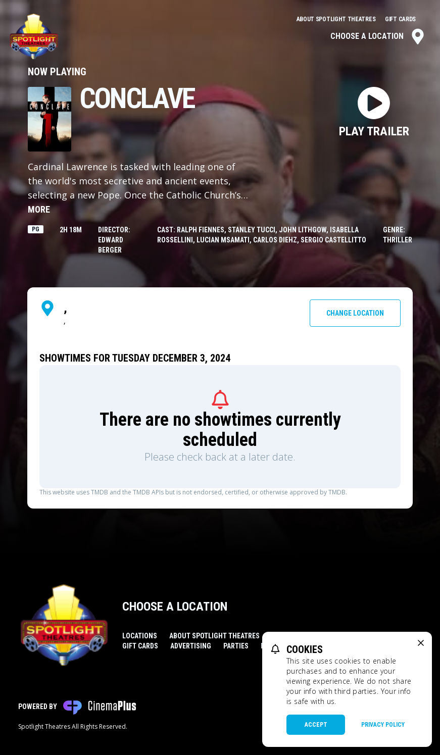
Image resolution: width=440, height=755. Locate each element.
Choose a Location (378, 36)
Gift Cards (400, 19)
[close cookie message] (421, 643)
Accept (316, 724)
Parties (236, 646)
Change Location (355, 313)
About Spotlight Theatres (337, 19)
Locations (139, 636)
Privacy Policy (383, 724)
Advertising (190, 646)
